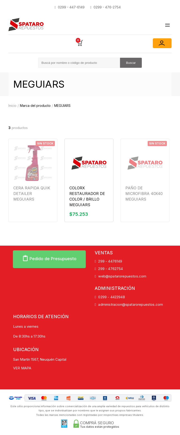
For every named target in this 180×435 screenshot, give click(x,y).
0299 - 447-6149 (70, 7)
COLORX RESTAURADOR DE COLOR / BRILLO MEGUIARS (87, 196)
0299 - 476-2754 (105, 7)
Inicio (12, 106)
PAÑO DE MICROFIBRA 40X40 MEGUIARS (144, 193)
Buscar (131, 63)
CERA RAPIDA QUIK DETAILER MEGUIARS (31, 193)
